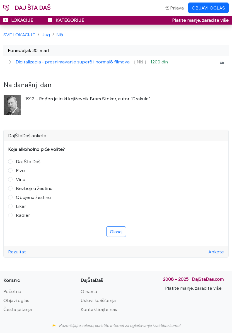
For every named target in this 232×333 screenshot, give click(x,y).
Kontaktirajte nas (99, 309)
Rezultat (17, 251)
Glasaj (116, 231)
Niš (59, 34)
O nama (89, 291)
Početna (12, 291)
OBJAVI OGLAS (208, 8)
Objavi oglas (16, 300)
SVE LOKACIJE (19, 34)
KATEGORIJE (66, 20)
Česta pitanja (17, 309)
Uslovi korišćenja (98, 300)
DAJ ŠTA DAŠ (26, 7)
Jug (46, 34)
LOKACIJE (18, 20)
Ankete (216, 251)
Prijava (174, 8)
